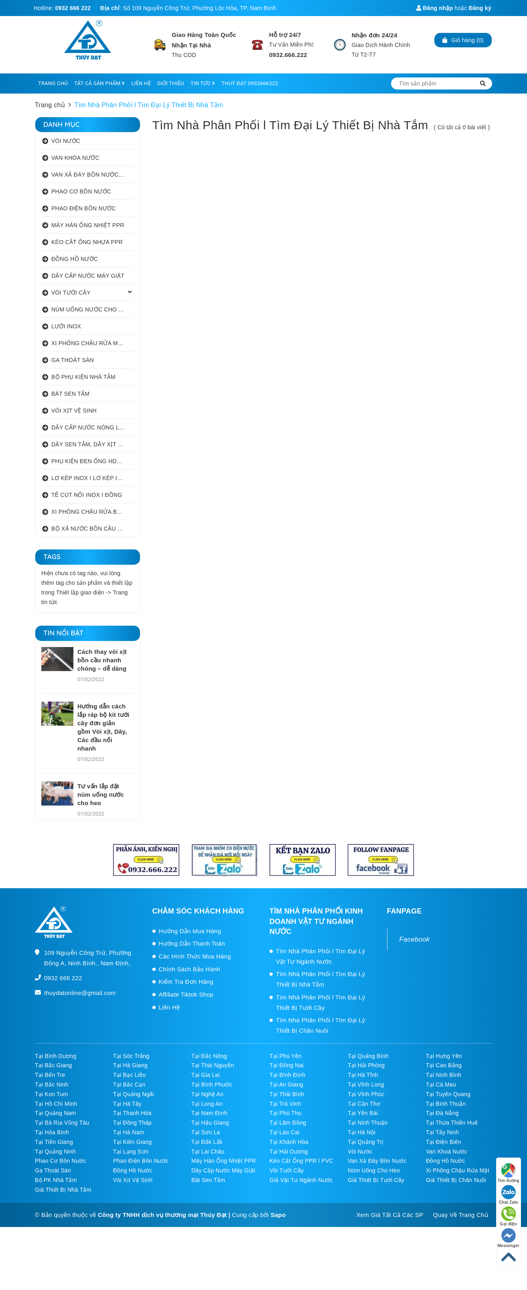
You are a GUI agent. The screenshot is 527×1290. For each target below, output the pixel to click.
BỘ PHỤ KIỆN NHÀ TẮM (83, 377)
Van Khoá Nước (446, 1151)
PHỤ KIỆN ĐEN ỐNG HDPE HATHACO (92, 461)
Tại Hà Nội (361, 1132)
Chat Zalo (508, 1195)
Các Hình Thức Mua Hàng (195, 956)
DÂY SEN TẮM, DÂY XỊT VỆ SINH (92, 444)
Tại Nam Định (209, 1113)
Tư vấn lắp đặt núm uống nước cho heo (100, 794)
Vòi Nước (360, 1151)
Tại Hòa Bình (52, 1132)
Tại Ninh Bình (443, 1075)
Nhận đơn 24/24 (374, 35)
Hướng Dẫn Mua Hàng (190, 931)
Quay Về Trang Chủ (460, 1214)
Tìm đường (508, 1173)
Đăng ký (480, 8)
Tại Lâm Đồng (288, 1122)
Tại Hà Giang (130, 1065)
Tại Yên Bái (363, 1113)
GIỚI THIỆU (170, 83)
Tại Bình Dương (55, 1056)
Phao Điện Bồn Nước (140, 1161)
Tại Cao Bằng (444, 1065)
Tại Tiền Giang (54, 1142)
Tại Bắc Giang (53, 1065)
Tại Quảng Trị (365, 1142)
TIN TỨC (203, 83)
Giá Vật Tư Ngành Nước (301, 1180)
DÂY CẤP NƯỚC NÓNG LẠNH (91, 427)
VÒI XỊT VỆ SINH (74, 410)
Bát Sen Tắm (208, 1180)
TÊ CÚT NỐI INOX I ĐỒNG (86, 495)
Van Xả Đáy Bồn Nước (377, 1161)
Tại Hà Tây (127, 1104)
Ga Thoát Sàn (53, 1170)
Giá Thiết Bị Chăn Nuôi (456, 1180)
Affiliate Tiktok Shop (186, 994)
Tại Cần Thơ (364, 1104)
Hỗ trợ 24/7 (285, 34)
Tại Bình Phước (211, 1084)
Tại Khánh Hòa (289, 1142)
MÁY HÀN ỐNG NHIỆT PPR (87, 225)
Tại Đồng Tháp (132, 1122)
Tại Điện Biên (443, 1142)
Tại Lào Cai (285, 1132)
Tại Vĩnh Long (366, 1084)
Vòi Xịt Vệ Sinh (132, 1180)
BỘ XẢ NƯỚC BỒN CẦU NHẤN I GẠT (92, 528)
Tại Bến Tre (50, 1075)
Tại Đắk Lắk (207, 1142)
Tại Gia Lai (205, 1075)
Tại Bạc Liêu (129, 1075)
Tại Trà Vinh (285, 1104)
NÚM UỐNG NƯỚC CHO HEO (91, 309)
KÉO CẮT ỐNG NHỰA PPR (87, 242)
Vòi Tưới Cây (287, 1170)
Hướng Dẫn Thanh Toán (192, 943)
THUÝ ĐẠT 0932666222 (249, 83)
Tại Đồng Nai (287, 1065)
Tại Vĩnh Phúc (366, 1094)
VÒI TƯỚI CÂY (71, 292)
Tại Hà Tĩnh (363, 1075)
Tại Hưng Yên (444, 1056)
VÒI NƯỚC (65, 141)
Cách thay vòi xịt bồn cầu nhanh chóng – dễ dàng (102, 660)
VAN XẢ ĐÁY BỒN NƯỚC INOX (92, 174)
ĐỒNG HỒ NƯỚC (74, 259)
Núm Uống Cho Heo (374, 1170)
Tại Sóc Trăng (131, 1056)
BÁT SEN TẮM (70, 394)
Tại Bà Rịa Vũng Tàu (62, 1122)
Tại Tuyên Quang (448, 1094)
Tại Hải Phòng (366, 1065)
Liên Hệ (169, 1007)
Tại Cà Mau (441, 1084)
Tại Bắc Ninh (52, 1084)
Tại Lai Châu (208, 1151)
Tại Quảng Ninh (55, 1151)
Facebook (414, 939)
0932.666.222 (288, 54)
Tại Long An (207, 1104)
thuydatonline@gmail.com (80, 992)
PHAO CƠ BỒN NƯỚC (81, 191)
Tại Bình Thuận (446, 1104)
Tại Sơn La (205, 1132)
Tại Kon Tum (51, 1094)
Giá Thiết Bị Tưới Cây (376, 1180)
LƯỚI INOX (66, 326)
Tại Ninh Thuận (367, 1122)
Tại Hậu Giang (210, 1122)
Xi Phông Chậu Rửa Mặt (457, 1170)
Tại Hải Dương (289, 1151)
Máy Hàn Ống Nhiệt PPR (223, 1161)
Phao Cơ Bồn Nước (60, 1161)
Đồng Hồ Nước (445, 1161)
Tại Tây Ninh (442, 1132)
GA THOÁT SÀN (72, 360)
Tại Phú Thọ (285, 1113)
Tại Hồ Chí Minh (56, 1104)
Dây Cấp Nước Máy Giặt (223, 1170)
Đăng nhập (434, 8)
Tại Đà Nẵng (442, 1113)
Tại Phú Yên (286, 1056)
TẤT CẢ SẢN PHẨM (99, 83)
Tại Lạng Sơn (130, 1151)
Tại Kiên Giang (132, 1142)
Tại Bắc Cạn (129, 1084)
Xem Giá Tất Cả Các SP (390, 1214)
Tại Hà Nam (128, 1132)
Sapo (278, 1214)
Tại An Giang (286, 1084)
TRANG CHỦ (53, 83)
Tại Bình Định (287, 1075)
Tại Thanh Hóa (132, 1113)
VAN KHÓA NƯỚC (75, 158)
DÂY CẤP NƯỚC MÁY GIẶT (87, 276)
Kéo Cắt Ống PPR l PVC (301, 1161)
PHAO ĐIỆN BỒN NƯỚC (83, 208)
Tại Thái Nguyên (212, 1065)
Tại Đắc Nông (209, 1056)
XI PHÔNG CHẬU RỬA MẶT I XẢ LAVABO (92, 343)
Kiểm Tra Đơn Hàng (186, 981)
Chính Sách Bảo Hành (190, 969)
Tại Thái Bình (287, 1094)
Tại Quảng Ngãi (133, 1094)
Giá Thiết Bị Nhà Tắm (63, 1189)
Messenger (509, 1238)
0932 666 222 (73, 8)
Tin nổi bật (63, 633)
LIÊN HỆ (141, 83)
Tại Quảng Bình (368, 1056)
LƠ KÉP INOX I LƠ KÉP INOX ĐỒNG (92, 478)
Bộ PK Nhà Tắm (56, 1180)
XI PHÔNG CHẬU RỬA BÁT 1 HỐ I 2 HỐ (92, 512)
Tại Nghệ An (207, 1094)
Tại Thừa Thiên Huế (452, 1122)
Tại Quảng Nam (55, 1113)
